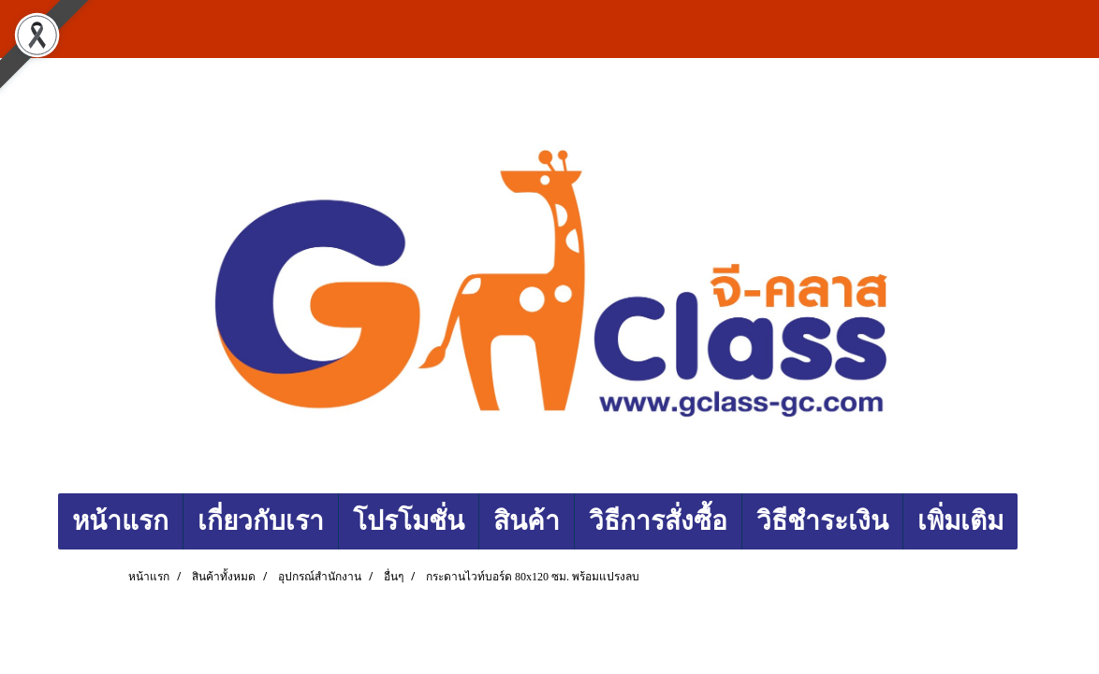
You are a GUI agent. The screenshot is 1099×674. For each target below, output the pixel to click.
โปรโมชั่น (408, 520)
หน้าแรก (120, 520)
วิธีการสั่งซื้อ (658, 520)
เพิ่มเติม (960, 520)
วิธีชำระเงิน (822, 520)
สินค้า (526, 520)
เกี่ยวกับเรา (261, 520)
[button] (1034, 521)
